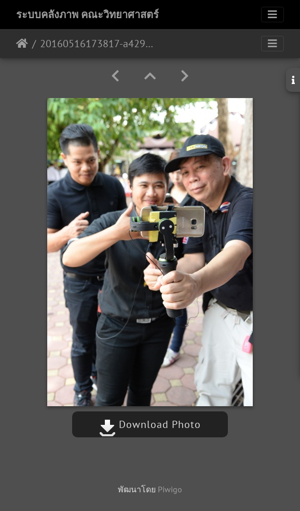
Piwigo (170, 489)
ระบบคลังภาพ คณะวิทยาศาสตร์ (87, 14)
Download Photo (150, 424)
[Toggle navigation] (272, 14)
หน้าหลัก (22, 43)
